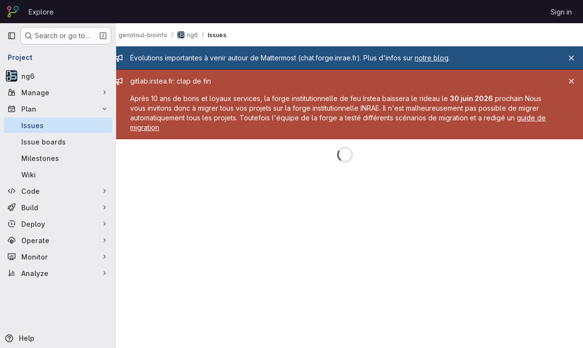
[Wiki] (58, 174)
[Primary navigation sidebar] (11, 36)
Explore (41, 12)
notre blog (441, 58)
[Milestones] (58, 158)
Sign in (561, 12)
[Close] (571, 58)
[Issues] (58, 125)
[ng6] (58, 76)
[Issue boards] (58, 141)
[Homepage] (13, 11)
